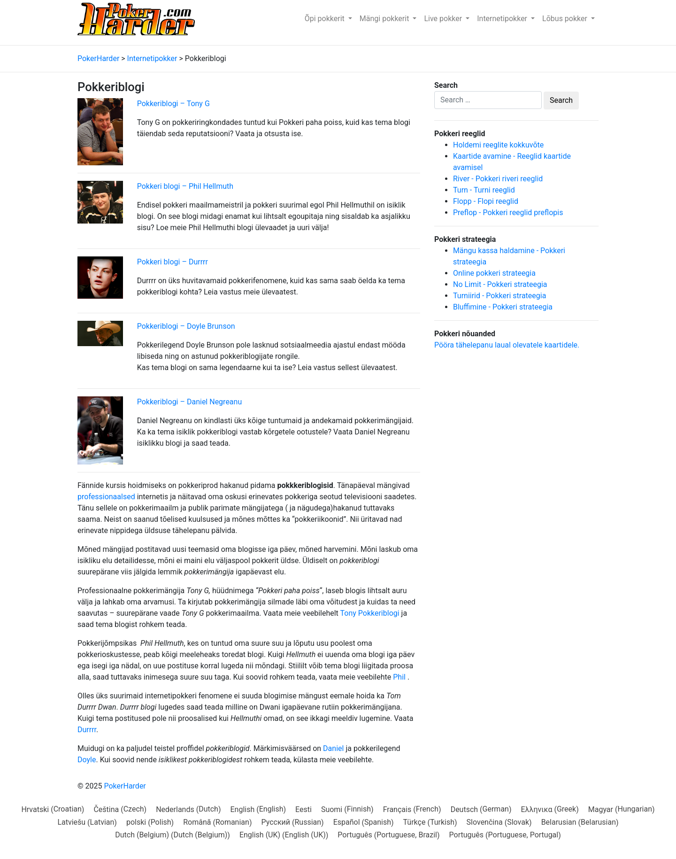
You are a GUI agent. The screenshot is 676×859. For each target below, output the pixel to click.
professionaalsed (106, 496)
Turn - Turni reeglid (484, 190)
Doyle (86, 759)
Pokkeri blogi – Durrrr (172, 261)
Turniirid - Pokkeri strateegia (499, 295)
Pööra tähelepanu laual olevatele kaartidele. (506, 345)
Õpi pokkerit (325, 18)
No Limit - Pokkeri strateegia (500, 284)
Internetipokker (503, 18)
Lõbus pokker (565, 18)
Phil (399, 677)
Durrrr (86, 729)
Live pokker (444, 18)
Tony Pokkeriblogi (369, 613)
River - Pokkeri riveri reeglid (498, 178)
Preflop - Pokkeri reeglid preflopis (508, 212)
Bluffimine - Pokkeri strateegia (503, 306)
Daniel (333, 748)
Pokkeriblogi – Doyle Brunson (186, 326)
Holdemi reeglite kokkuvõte (498, 144)
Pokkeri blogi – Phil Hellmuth (185, 186)
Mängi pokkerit (385, 18)
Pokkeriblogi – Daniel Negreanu (189, 401)
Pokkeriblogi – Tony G (173, 103)
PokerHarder (125, 786)
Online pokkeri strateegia (494, 273)
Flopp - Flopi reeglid (485, 201)
